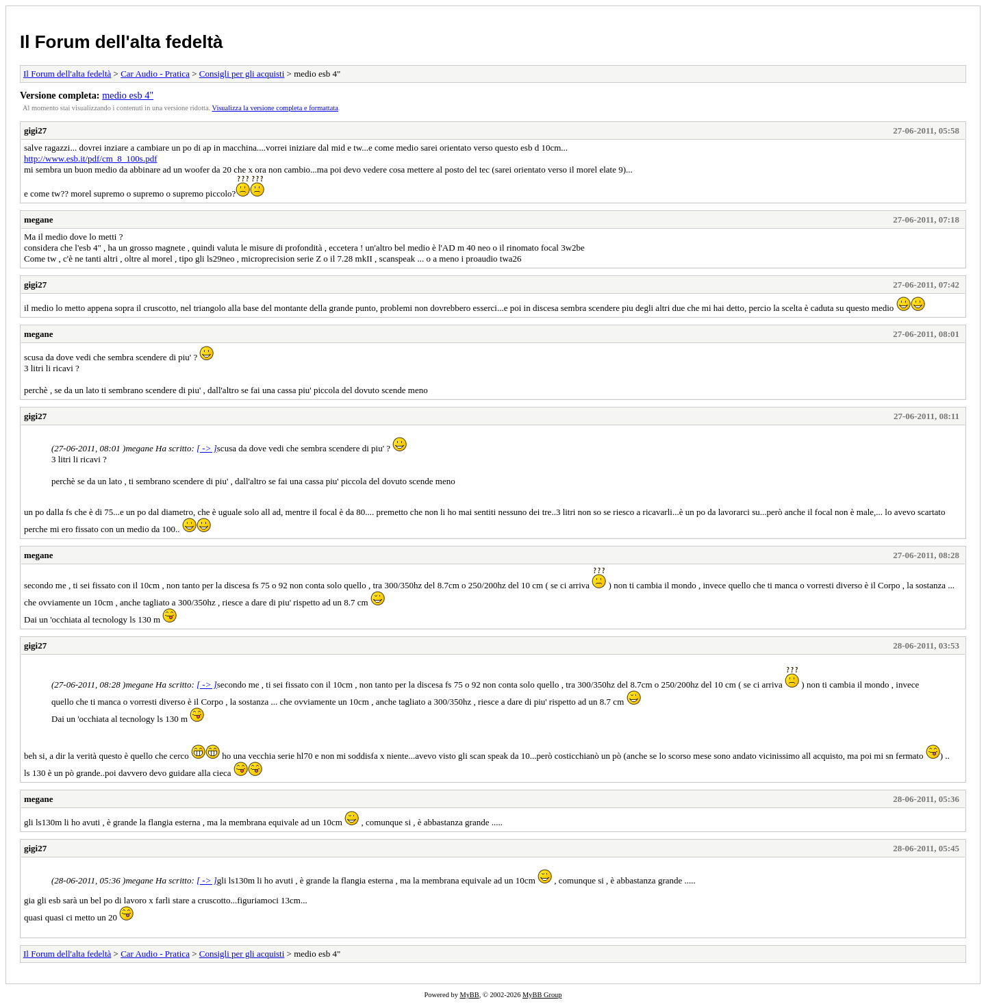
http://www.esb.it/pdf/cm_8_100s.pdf (90, 158)
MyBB (469, 995)
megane (38, 219)
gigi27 (35, 130)
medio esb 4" (127, 95)
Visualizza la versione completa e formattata (275, 108)
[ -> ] (207, 448)
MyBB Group (541, 995)
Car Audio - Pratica (155, 73)
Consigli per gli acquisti (242, 73)
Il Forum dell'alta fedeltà (121, 42)
